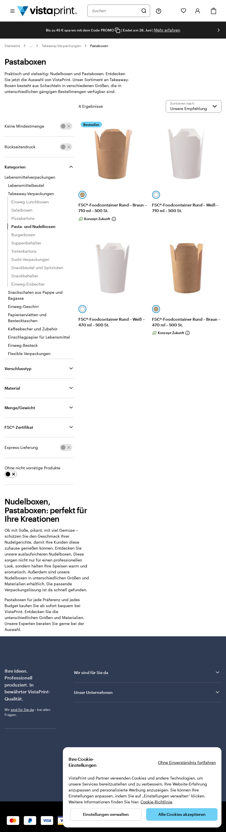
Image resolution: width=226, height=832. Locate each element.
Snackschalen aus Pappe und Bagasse (35, 295)
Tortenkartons (24, 251)
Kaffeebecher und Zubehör (32, 328)
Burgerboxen (23, 234)
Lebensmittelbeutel (26, 185)
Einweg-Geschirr (23, 306)
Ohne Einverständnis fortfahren (187, 762)
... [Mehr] (31, 45)
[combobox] (115, 11)
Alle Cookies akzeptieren (182, 814)
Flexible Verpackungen (29, 353)
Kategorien (15, 166)
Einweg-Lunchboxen (30, 201)
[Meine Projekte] (171, 11)
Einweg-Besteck (23, 345)
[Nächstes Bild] (218, 30)
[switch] (66, 126)
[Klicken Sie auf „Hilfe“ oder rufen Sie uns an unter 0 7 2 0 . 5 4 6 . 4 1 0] (158, 11)
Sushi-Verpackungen (30, 259)
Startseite (12, 46)
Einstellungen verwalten (106, 814)
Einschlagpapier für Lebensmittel (39, 337)
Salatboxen (21, 210)
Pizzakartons (23, 218)
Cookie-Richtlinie (156, 801)
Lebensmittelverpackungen (30, 177)
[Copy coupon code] (117, 30)
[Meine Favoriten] (183, 11)
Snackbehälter (24, 275)
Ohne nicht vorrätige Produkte (32, 467)
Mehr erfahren (167, 30)
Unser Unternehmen (147, 692)
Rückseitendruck (20, 146)
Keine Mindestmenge (24, 126)
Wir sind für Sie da (147, 672)
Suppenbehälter (26, 242)
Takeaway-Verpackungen (61, 46)
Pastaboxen (99, 46)
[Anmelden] (197, 11)
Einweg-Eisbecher (28, 284)
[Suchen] (144, 11)
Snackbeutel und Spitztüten (37, 267)
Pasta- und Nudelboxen (33, 226)
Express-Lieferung (21, 447)
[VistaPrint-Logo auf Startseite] (47, 10)
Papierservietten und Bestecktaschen (27, 317)
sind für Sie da (22, 709)
